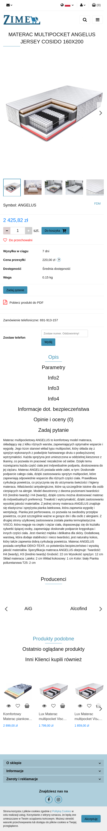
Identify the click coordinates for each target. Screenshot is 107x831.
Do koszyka (55, 231)
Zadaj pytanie (15, 290)
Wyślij (48, 342)
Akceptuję (91, 819)
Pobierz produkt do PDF (23, 302)
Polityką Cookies (61, 811)
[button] (96, 5)
